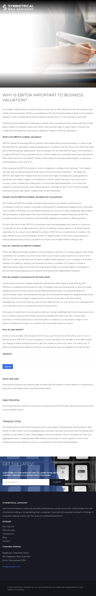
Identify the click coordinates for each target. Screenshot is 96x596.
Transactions (8, 534)
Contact (6, 541)
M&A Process (8, 530)
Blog (4, 537)
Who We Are (8, 526)
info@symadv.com (11, 566)
